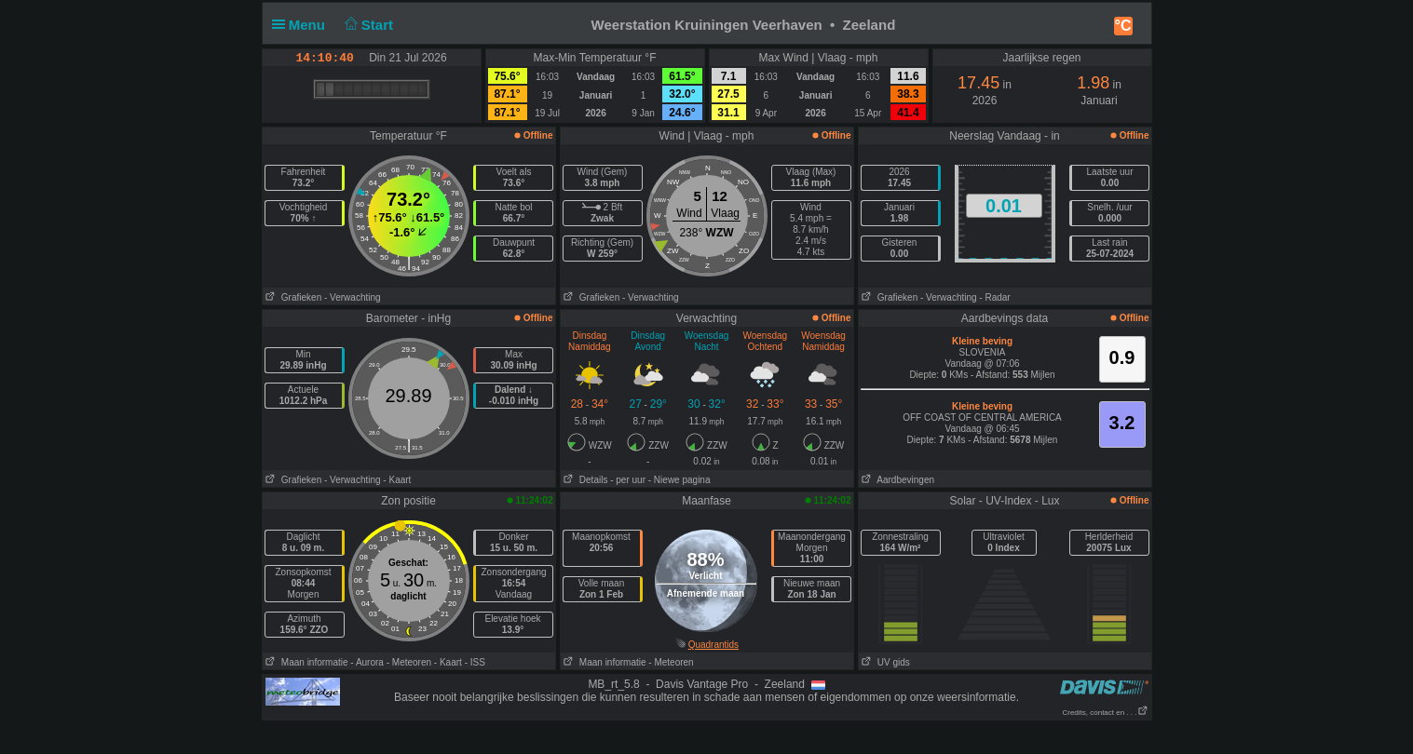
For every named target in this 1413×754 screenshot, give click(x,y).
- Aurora (367, 662)
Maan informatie (305, 662)
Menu (302, 25)
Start (367, 25)
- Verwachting (352, 297)
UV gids (884, 662)
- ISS (475, 662)
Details (584, 480)
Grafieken (292, 297)
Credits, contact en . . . (1105, 712)
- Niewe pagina (679, 480)
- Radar (994, 297)
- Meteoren (409, 662)
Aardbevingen (897, 480)
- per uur (627, 480)
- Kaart (397, 480)
